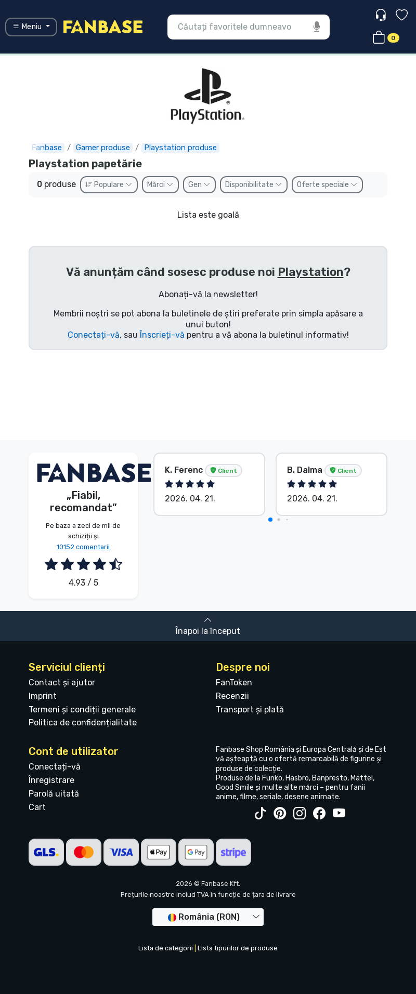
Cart (37, 807)
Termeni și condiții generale (82, 709)
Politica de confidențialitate (83, 722)
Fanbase (46, 147)
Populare (109, 184)
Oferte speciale (327, 184)
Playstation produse (180, 147)
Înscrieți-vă (162, 335)
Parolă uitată (54, 794)
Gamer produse (103, 147)
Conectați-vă (94, 335)
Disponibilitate (253, 184)
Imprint (43, 696)
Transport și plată (250, 709)
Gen (199, 184)
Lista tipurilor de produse (238, 948)
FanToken (234, 682)
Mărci (160, 184)
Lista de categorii (165, 948)
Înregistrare (51, 780)
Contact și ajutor (62, 682)
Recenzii (232, 696)
